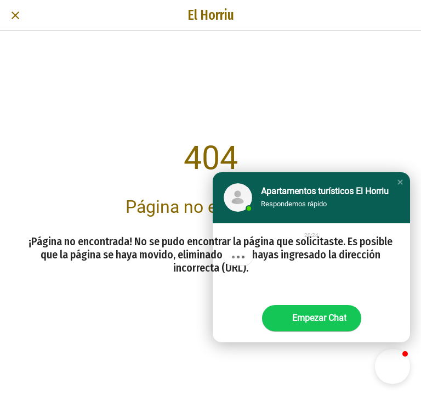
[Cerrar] (15, 15)
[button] (400, 182)
